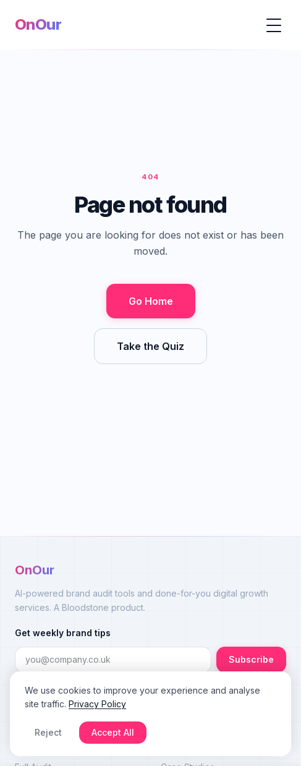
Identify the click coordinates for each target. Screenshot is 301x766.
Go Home (151, 301)
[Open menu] (273, 24)
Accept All (112, 732)
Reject (48, 732)
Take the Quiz (150, 346)
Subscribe (251, 659)
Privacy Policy (97, 704)
